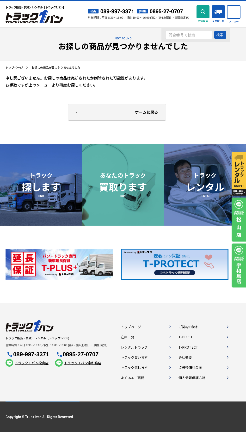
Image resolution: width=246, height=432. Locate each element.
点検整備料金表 (190, 367)
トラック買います (134, 357)
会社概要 (185, 357)
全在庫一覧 (218, 21)
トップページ (14, 67)
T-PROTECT (188, 347)
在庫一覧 (127, 336)
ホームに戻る (146, 112)
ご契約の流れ (188, 326)
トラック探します (134, 367)
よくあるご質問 (132, 377)
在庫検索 (203, 21)
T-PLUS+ (185, 336)
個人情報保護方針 (191, 377)
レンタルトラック (134, 347)
